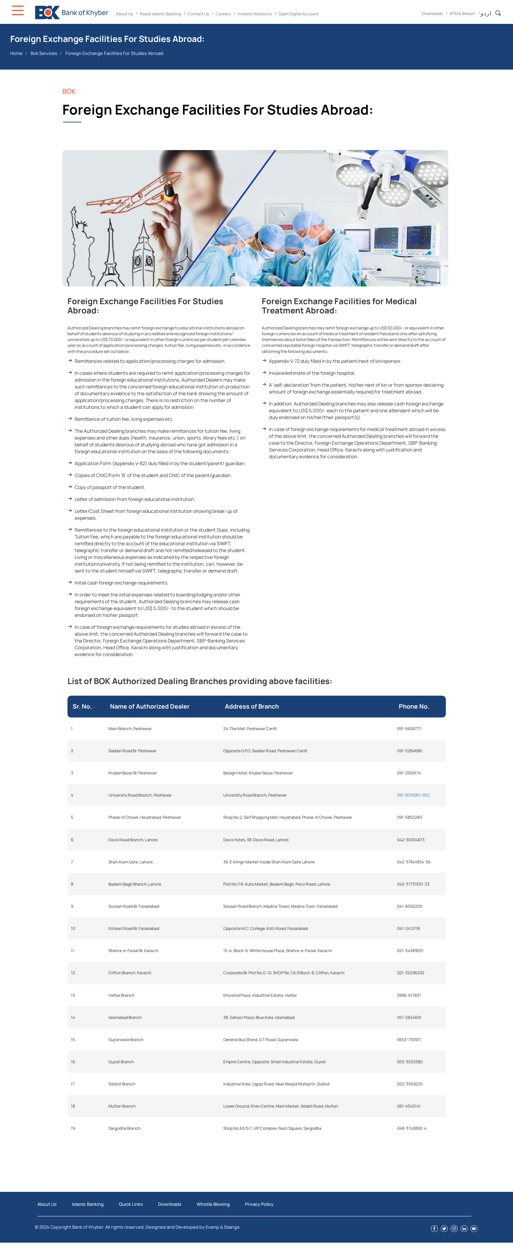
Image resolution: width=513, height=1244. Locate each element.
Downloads (432, 13)
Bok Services (44, 53)
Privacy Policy (259, 1204)
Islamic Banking (88, 1204)
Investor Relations (255, 14)
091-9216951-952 (413, 795)
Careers (223, 14)
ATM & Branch (462, 13)
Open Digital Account (298, 14)
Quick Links (131, 1204)
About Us (124, 14)
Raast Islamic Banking (160, 14)
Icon (19, 10)
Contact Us (198, 14)
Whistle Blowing (213, 1204)
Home (16, 53)
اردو (486, 13)
